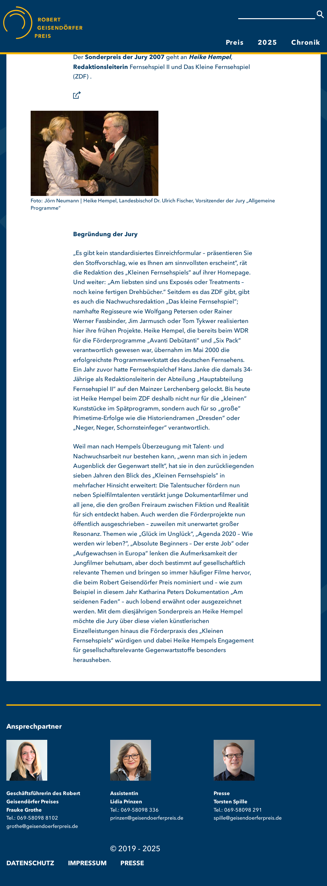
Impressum (87, 863)
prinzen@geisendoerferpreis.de (146, 818)
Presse (132, 863)
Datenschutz (30, 863)
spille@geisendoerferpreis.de (248, 818)
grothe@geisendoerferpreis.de (42, 826)
